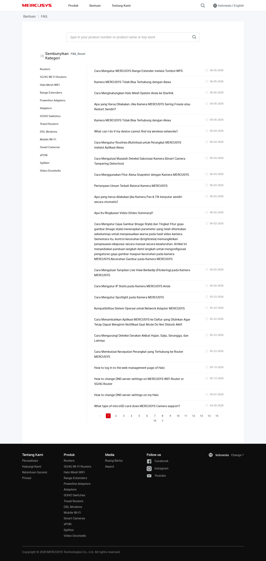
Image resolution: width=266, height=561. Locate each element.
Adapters (70, 489)
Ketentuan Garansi (34, 472)
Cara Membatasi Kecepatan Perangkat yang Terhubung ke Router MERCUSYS (138, 354)
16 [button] (154, 420)
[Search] (202, 5)
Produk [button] (73, 5)
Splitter (69, 530)
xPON (67, 524)
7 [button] (155, 415)
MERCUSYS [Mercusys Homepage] (37, 5)
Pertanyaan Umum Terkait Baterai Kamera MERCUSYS (131, 186)
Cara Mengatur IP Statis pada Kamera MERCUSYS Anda (132, 286)
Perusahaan (30, 460)
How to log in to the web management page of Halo (129, 368)
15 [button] (216, 415)
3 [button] (124, 415)
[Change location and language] (228, 5)
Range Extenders (75, 478)
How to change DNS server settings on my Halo (126, 395)
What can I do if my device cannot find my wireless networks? (136, 131)
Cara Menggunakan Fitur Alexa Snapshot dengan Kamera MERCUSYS (141, 174)
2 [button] (116, 415)
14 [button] (209, 415)
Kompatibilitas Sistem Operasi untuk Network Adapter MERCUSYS (139, 308)
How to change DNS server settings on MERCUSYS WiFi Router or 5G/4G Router (139, 381)
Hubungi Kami (31, 466)
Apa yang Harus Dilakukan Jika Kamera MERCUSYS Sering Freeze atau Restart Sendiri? (142, 106)
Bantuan (29, 16)
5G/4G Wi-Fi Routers (77, 466)
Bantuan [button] (95, 5)
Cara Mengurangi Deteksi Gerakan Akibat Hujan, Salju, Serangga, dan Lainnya (141, 337)
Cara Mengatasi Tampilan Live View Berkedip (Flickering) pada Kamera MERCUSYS (142, 272)
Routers (69, 460)
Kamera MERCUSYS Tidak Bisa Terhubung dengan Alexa (132, 82)
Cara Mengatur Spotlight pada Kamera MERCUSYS (129, 297)
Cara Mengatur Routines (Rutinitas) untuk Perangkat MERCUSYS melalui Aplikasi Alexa (137, 144)
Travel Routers (73, 501)
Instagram (157, 468)
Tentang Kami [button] (121, 5)
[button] (100, 415)
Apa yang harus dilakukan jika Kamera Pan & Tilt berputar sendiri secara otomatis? (138, 199)
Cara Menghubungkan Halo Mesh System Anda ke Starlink (133, 93)
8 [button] (162, 415)
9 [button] (170, 415)
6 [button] (147, 415)
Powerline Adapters (77, 483)
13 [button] (201, 415)
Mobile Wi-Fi (72, 512)
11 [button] (185, 415)
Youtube (156, 475)
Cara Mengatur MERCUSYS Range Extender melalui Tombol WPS (138, 71)
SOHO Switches (74, 495)
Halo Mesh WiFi (74, 472)
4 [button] (131, 415)
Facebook (157, 461)
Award (109, 466)
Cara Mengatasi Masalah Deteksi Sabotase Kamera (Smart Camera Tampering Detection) (139, 160)
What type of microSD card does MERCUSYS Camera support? (137, 406)
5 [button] (139, 415)
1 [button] (108, 415)
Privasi (26, 478)
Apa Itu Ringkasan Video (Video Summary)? (123, 213)
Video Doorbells (75, 535)
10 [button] (178, 415)
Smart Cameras (74, 518)
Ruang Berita (114, 460)
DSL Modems (73, 506)
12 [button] (193, 415)
